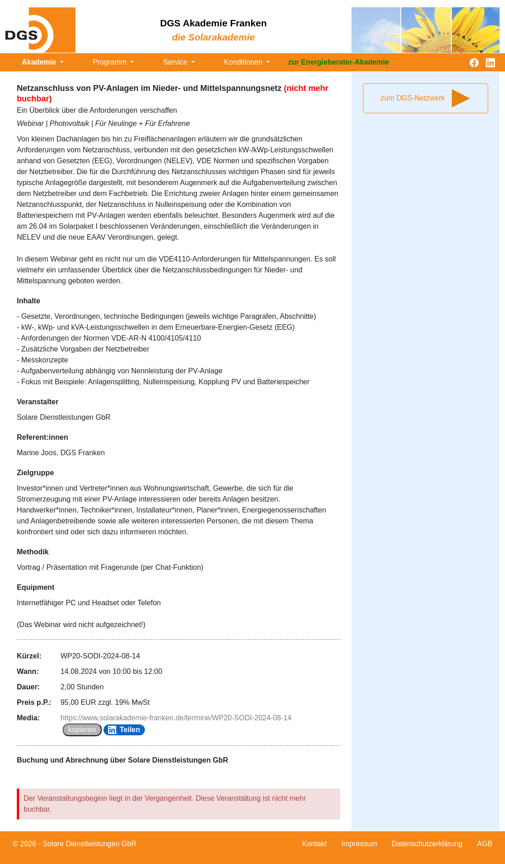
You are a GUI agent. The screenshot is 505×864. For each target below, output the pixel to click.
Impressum (359, 844)
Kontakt (314, 844)
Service (176, 62)
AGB (484, 844)
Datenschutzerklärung (427, 844)
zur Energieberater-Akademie (338, 62)
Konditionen (244, 62)
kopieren (82, 729)
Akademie (40, 62)
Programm (111, 62)
